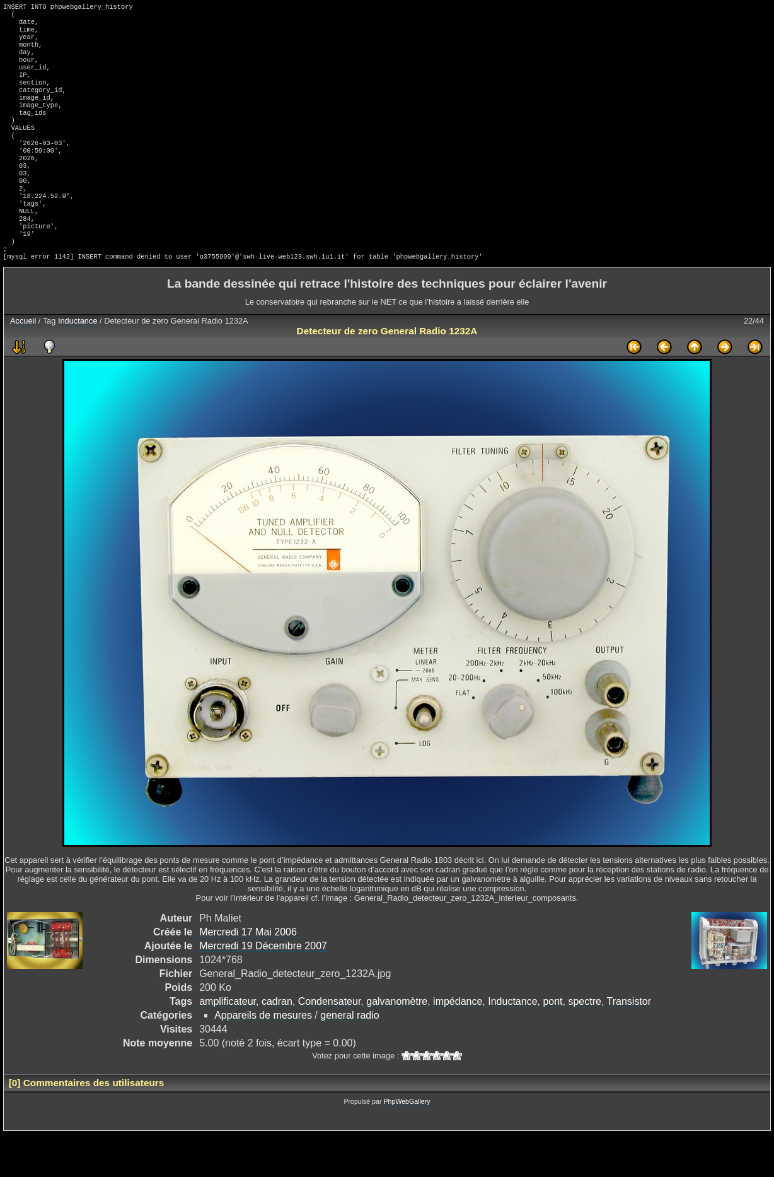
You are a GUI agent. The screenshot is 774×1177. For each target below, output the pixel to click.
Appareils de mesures (263, 1058)
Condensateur (329, 1044)
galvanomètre (396, 1044)
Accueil (23, 363)
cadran (277, 1044)
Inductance (78, 363)
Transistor (629, 1044)
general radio (349, 1058)
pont (552, 1044)
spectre (584, 1044)
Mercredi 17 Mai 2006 (248, 974)
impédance (457, 1044)
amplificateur (227, 1044)
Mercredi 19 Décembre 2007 (263, 988)
